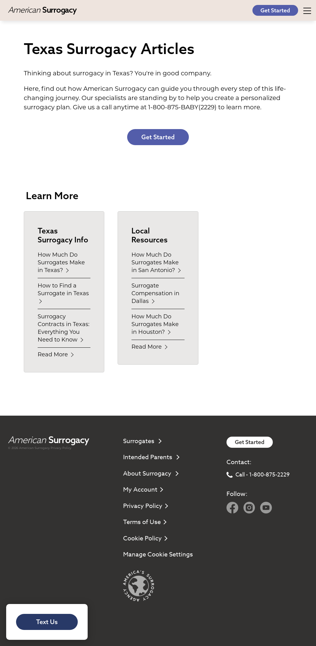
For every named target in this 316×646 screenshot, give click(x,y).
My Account (142, 489)
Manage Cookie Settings (158, 554)
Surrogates (142, 441)
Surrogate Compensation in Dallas (155, 293)
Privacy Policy (61, 448)
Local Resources (149, 235)
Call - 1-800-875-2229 (258, 475)
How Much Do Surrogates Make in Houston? (155, 324)
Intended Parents (151, 457)
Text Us (47, 622)
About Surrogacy (150, 473)
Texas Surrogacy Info (63, 235)
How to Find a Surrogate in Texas (64, 292)
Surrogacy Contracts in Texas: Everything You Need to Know (63, 328)
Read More (55, 354)
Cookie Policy (145, 538)
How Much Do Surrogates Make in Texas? (61, 262)
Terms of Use (144, 522)
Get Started (275, 10)
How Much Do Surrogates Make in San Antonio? (155, 262)
